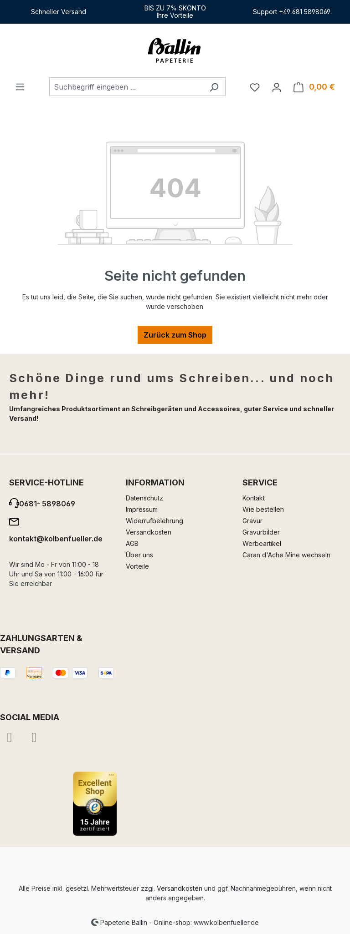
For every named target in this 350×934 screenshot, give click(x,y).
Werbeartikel (261, 543)
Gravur (252, 521)
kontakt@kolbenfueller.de (56, 538)
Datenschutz (144, 498)
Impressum (142, 509)
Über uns (139, 555)
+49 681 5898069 (304, 11)
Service (260, 482)
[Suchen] (214, 86)
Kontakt (253, 498)
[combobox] (126, 86)
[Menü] (20, 86)
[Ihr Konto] (277, 87)
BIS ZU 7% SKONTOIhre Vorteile (175, 11)
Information (155, 482)
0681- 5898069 (47, 503)
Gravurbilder (261, 532)
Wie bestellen (263, 509)
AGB (132, 543)
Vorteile (137, 566)
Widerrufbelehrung (154, 521)
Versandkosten (148, 532)
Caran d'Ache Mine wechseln (286, 555)
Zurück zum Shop (175, 334)
